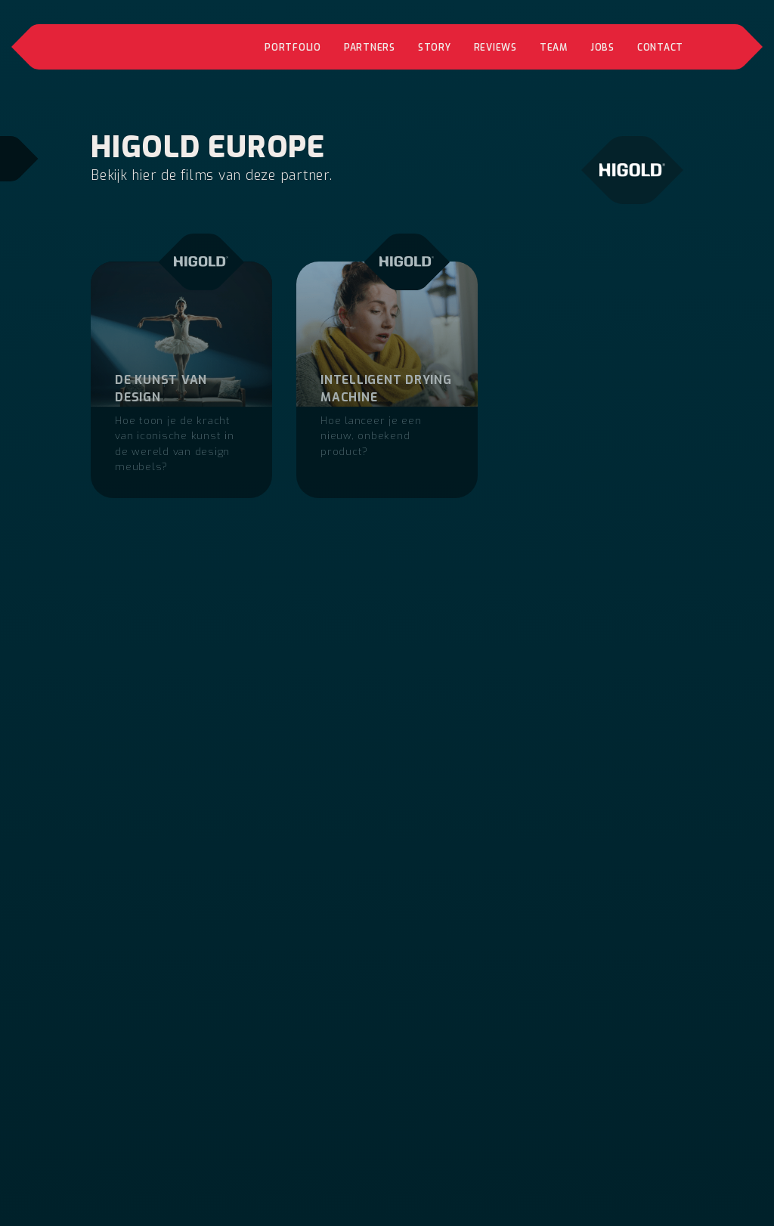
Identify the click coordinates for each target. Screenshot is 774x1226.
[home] (144, 47)
